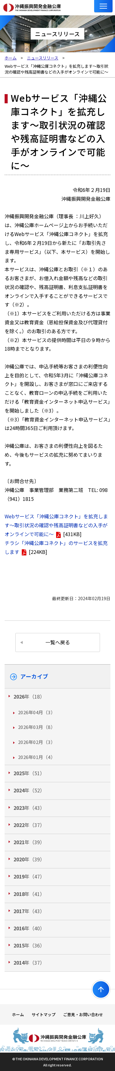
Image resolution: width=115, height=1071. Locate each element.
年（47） (29, 876)
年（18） (29, 696)
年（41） (29, 894)
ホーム (18, 1014)
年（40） (29, 928)
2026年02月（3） (36, 742)
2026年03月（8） (36, 727)
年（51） (29, 773)
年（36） (29, 945)
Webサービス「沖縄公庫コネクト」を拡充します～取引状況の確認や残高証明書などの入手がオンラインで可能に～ (56, 525)
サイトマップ (44, 1014)
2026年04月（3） (36, 712)
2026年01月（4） (36, 757)
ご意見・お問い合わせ (83, 1014)
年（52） (29, 790)
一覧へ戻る (57, 642)
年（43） (29, 807)
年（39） (29, 842)
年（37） (29, 825)
